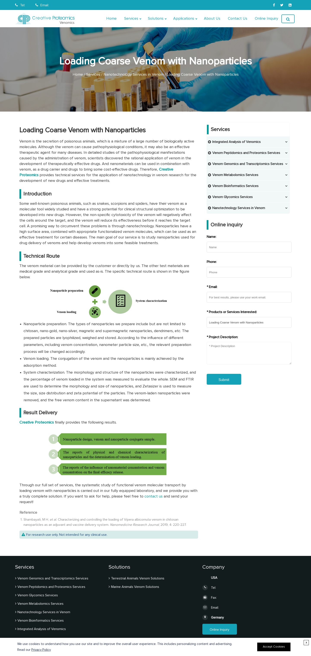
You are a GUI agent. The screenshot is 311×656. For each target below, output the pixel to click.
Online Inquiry (266, 19)
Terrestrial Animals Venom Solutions (137, 578)
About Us (212, 19)
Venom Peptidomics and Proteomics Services (246, 153)
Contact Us (237, 19)
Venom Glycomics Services (232, 197)
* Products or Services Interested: (232, 312)
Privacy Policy (41, 649)
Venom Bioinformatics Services (235, 186)
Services (131, 19)
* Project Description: (222, 337)
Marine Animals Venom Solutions (135, 587)
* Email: (212, 287)
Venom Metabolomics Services (235, 175)
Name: (211, 236)
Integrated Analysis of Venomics (236, 142)
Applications (183, 19)
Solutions (155, 19)
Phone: (212, 262)
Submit (224, 380)
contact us (153, 496)
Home (111, 19)
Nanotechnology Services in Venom (133, 75)
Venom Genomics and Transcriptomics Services (247, 164)
